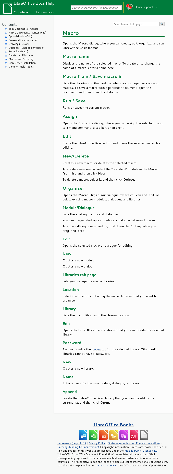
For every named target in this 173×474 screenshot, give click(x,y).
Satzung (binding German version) (78, 447)
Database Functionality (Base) (26, 48)
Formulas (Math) (18, 51)
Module (19, 12)
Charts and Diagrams (21, 55)
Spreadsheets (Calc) (20, 36)
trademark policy (105, 465)
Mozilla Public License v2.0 (140, 450)
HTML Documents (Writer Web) (27, 32)
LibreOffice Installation (22, 63)
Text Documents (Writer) (23, 28)
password (99, 349)
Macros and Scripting (21, 59)
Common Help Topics (21, 66)
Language (43, 12)
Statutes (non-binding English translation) (134, 443)
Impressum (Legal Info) (71, 443)
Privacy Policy (97, 443)
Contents (9, 24)
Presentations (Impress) (23, 40)
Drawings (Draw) (19, 44)
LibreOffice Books (113, 425)
